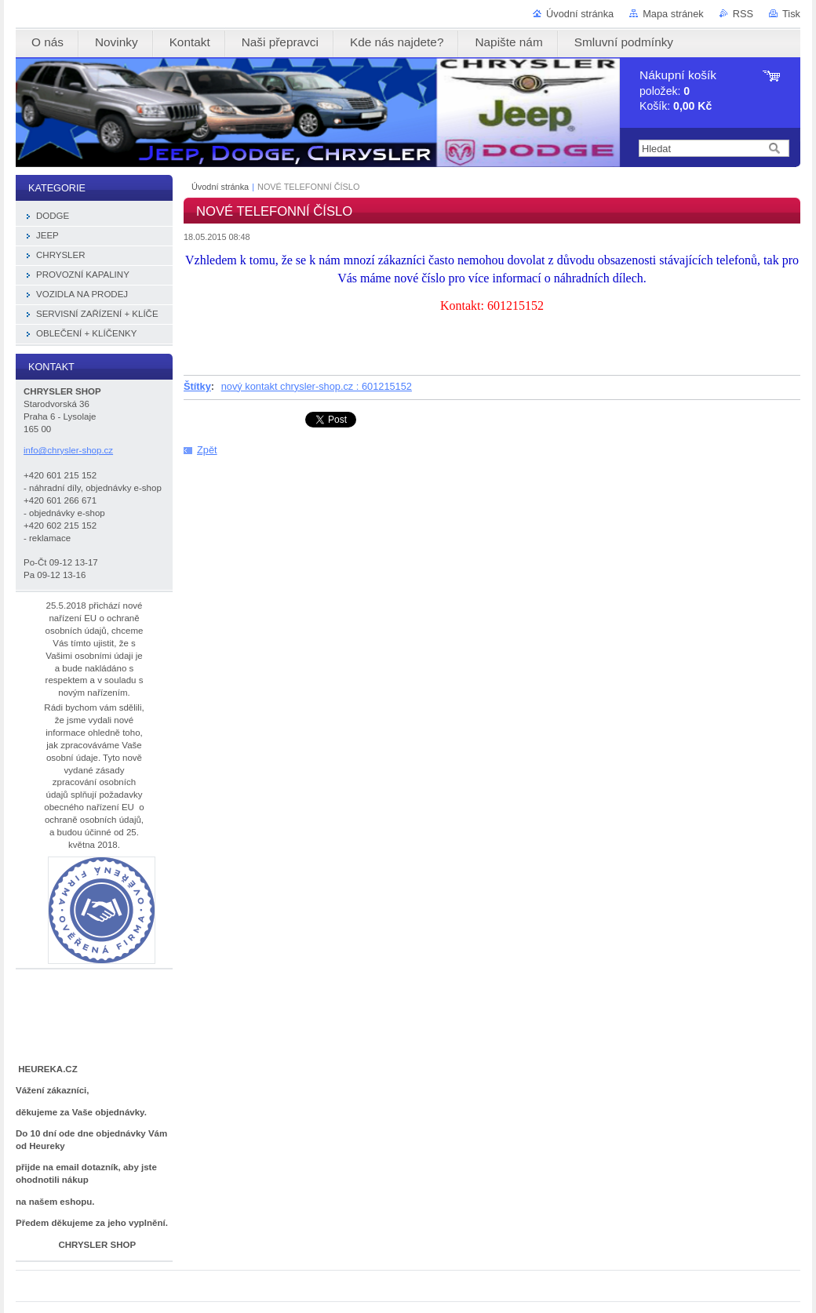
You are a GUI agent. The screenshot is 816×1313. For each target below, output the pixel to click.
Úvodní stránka (580, 14)
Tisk (791, 14)
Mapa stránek (673, 14)
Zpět (207, 450)
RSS (743, 14)
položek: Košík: (677, 90)
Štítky (197, 386)
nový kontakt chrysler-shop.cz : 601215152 (316, 386)
